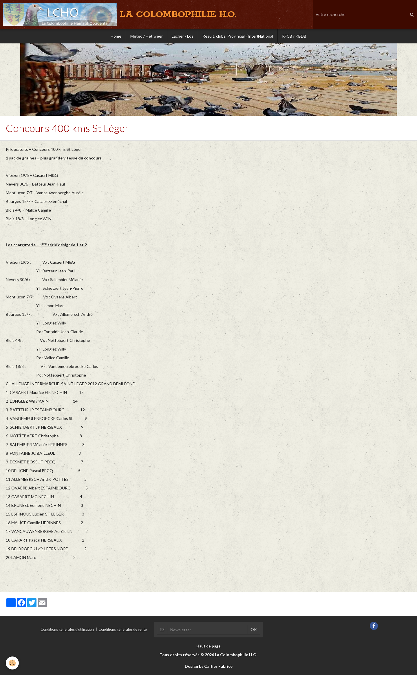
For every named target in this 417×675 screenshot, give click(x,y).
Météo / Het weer (146, 36)
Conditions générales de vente (122, 629)
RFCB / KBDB (294, 36)
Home (116, 36)
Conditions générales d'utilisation (67, 629)
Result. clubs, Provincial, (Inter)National (237, 36)
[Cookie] (12, 663)
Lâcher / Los (182, 36)
